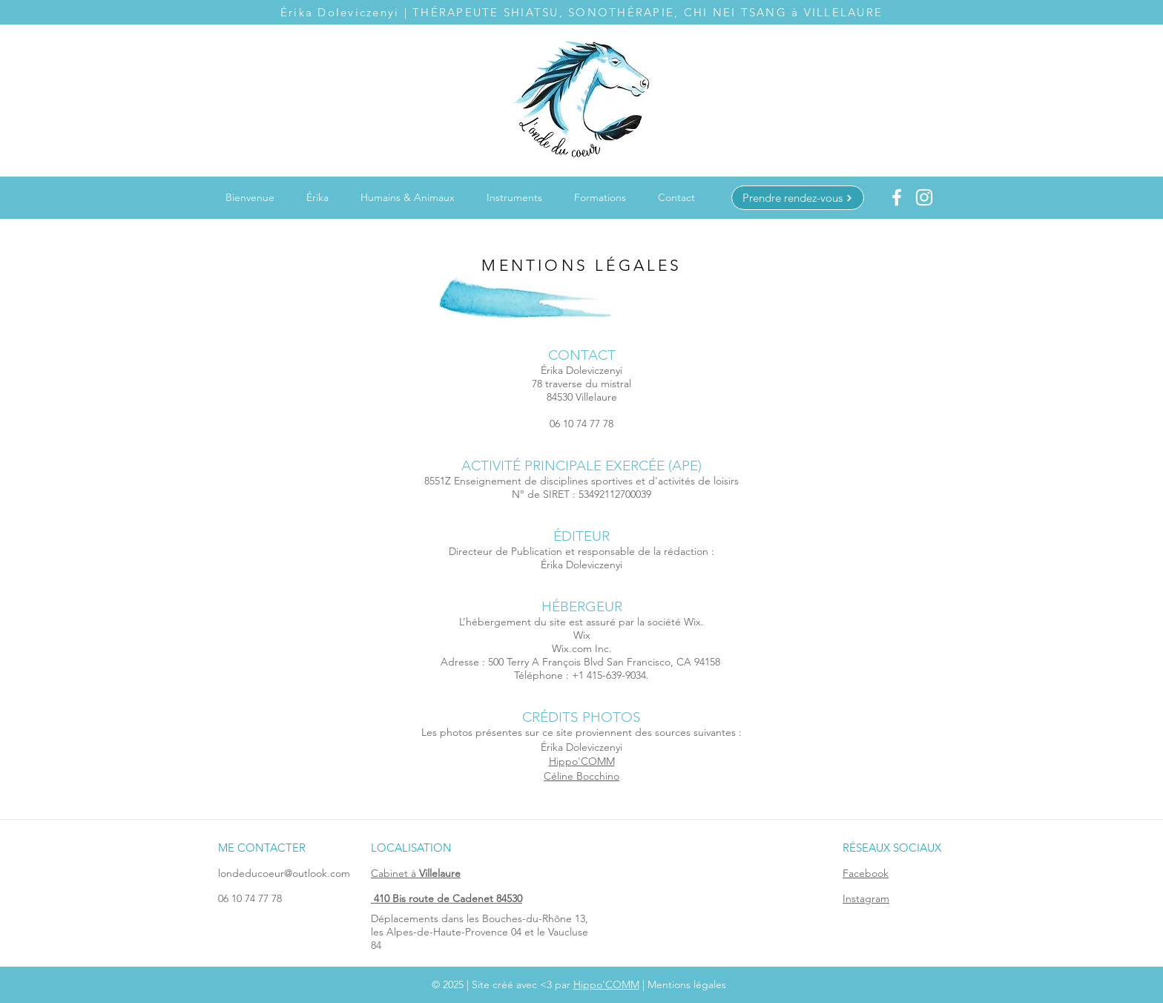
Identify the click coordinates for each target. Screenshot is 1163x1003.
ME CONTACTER (262, 848)
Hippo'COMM (582, 761)
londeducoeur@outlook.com (284, 873)
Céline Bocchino (581, 776)
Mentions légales (687, 984)
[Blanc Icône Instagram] (924, 197)
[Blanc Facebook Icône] (897, 197)
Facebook (866, 873)
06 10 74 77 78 (250, 898)
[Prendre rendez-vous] (797, 197)
